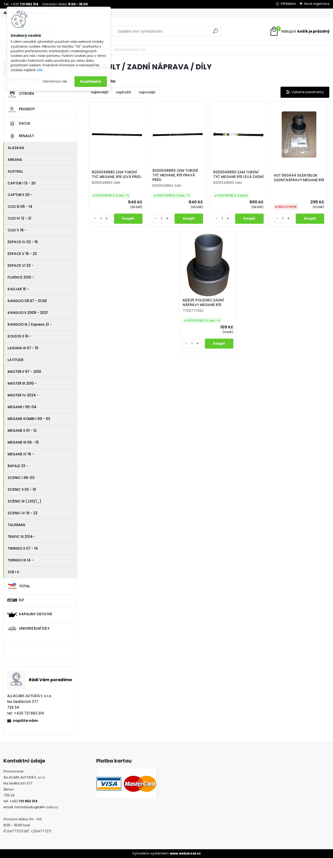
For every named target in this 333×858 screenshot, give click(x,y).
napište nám (25, 720)
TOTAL (18, 586)
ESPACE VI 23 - (20, 265)
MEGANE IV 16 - (21, 454)
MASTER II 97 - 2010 (24, 371)
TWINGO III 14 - (21, 560)
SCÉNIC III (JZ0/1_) (24, 501)
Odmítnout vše (55, 81)
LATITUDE (16, 359)
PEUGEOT (21, 109)
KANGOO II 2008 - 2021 (28, 312)
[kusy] (101, 218)
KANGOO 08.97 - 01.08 (27, 300)
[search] (215, 32)
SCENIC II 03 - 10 (22, 489)
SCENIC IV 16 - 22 (22, 513)
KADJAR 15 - (18, 289)
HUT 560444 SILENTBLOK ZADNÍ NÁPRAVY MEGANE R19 (299, 177)
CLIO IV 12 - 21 (19, 218)
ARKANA (15, 159)
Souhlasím (90, 81)
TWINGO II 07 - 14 (23, 548)
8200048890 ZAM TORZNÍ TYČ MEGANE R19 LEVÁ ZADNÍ (238, 174)
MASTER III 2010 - (22, 383)
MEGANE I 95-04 (22, 406)
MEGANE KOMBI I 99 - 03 (29, 418)
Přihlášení (288, 3)
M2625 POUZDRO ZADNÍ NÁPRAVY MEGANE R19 (203, 302)
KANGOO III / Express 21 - (30, 324)
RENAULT (20, 136)
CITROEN (20, 93)
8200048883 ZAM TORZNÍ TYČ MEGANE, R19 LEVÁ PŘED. (117, 174)
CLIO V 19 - (17, 230)
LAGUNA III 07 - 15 (23, 348)
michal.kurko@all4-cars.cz (36, 807)
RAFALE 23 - (18, 465)
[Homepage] (5, 13)
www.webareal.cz (185, 853)
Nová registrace (317, 3)
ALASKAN (16, 147)
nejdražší (123, 92)
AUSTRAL (15, 171)
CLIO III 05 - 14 (20, 206)
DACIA (18, 123)
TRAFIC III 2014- (21, 536)
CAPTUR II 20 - (20, 194)
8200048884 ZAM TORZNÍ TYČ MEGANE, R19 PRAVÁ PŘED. (175, 175)
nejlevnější (99, 92)
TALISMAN (16, 524)
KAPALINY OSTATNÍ (29, 614)
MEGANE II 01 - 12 (22, 430)
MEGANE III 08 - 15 (23, 442)
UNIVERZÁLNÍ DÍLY (28, 628)
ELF (15, 600)
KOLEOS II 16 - (19, 336)
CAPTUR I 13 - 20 (22, 183)
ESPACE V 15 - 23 (22, 253)
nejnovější (147, 92)
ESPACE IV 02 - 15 (23, 241)
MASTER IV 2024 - (23, 395)
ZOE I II (13, 572)
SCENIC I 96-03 (21, 477)
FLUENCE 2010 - (21, 277)
